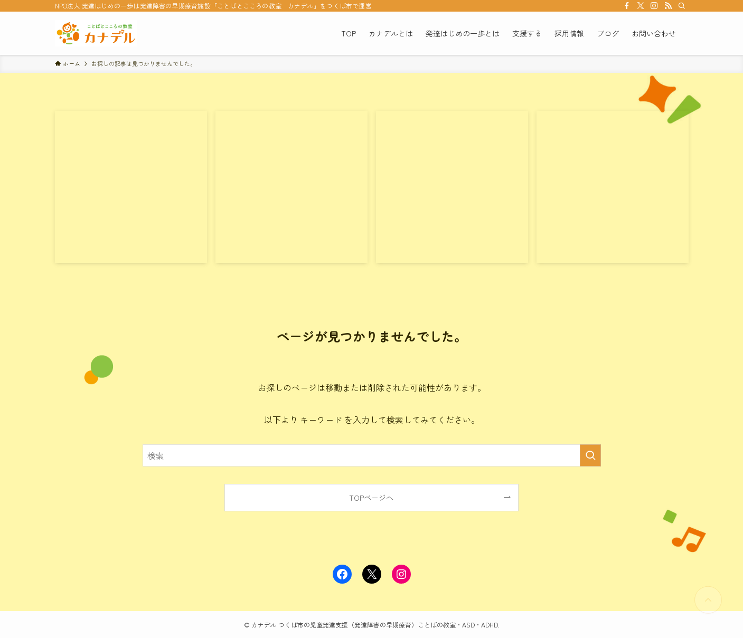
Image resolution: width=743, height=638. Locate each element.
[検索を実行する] (590, 455)
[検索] (682, 6)
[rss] (668, 6)
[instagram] (654, 6)
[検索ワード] (372, 455)
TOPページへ (371, 497)
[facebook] (627, 6)
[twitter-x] (640, 6)
